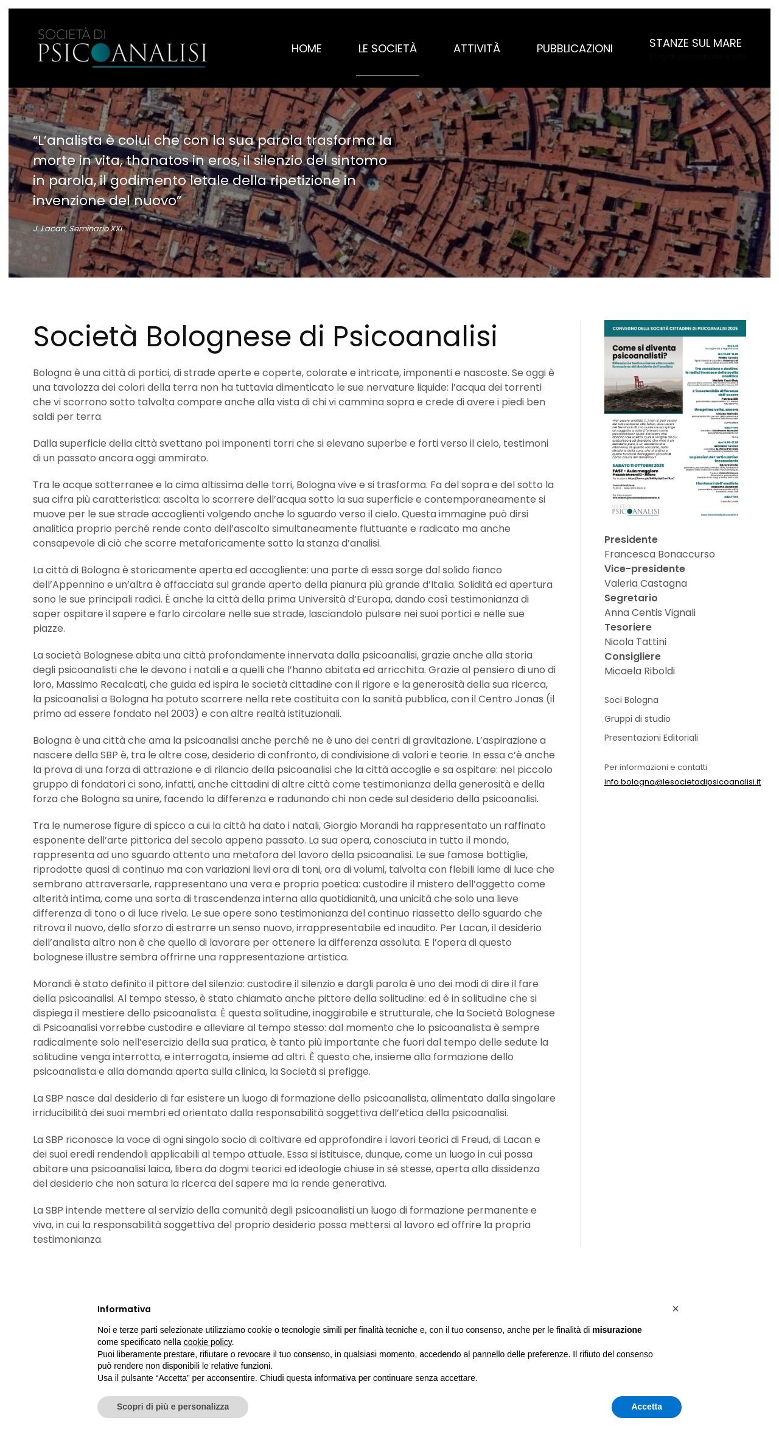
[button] (697, 48)
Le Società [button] (387, 48)
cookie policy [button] (208, 1342)
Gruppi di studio (637, 719)
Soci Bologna (631, 700)
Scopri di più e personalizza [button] (173, 1406)
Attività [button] (476, 48)
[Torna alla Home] (124, 48)
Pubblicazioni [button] (575, 48)
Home (307, 48)
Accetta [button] (646, 1406)
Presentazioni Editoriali (651, 738)
